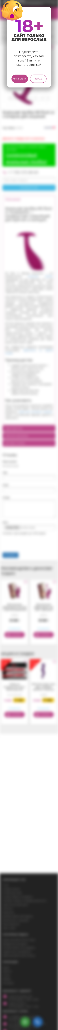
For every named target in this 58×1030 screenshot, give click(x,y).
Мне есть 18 (19, 78)
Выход (38, 78)
